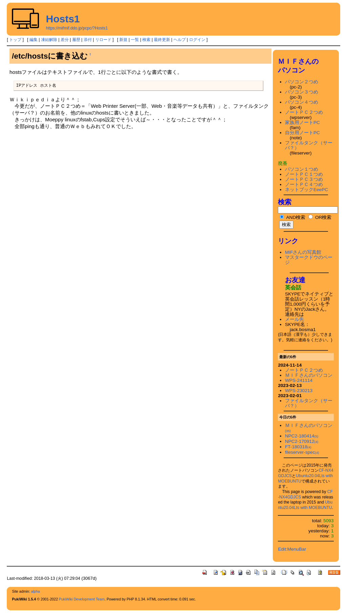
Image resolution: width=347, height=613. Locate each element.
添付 (88, 39)
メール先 (294, 319)
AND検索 (292, 217)
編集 (33, 39)
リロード (103, 39)
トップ (15, 39)
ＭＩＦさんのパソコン (308, 375)
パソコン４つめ (301, 102)
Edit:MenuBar (292, 549)
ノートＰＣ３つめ (304, 179)
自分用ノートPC (302, 132)
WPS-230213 (298, 390)
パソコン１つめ (301, 169)
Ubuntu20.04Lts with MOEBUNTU (305, 505)
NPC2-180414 (301, 435)
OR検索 (319, 217)
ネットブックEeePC (306, 189)
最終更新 (162, 39)
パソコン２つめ (301, 81)
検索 (146, 39)
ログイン (197, 39)
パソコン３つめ (301, 92)
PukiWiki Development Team (82, 599)
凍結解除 (49, 39)
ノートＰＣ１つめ (304, 174)
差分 (65, 39)
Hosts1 (63, 18)
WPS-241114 (298, 380)
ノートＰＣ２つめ (304, 112)
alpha (35, 591)
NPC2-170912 (301, 441)
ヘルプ (180, 39)
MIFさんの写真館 (303, 252)
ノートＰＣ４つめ (304, 184)
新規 (123, 39)
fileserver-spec (302, 452)
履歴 (76, 39)
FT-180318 (298, 446)
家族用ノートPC (302, 122)
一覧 (135, 39)
